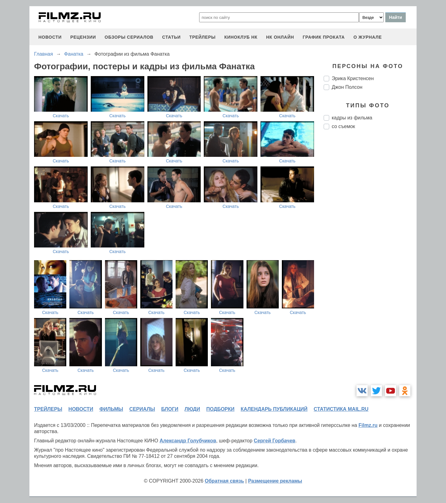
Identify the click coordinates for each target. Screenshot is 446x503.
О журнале (367, 37)
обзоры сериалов (129, 37)
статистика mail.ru (341, 409)
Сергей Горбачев (274, 440)
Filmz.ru (367, 425)
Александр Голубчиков (188, 440)
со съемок (343, 126)
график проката (324, 37)
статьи (171, 37)
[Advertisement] (370, 237)
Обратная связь (224, 481)
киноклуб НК (240, 37)
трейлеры (202, 37)
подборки (220, 409)
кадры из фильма (352, 117)
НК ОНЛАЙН (280, 37)
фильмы (111, 409)
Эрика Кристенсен (353, 78)
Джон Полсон (347, 87)
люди (192, 409)
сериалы (142, 409)
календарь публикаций (274, 409)
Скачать (61, 115)
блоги (169, 409)
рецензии (83, 37)
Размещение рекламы (275, 481)
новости (50, 37)
